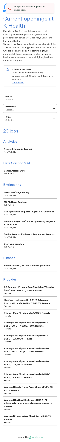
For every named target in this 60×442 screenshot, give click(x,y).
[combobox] (5, 109)
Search (8, 96)
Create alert (18, 82)
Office (8, 117)
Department (10, 106)
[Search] (30, 100)
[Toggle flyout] (54, 108)
